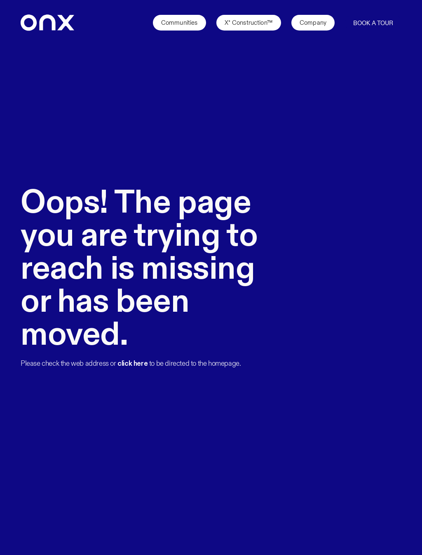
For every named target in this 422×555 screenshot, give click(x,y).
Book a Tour (373, 23)
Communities (179, 23)
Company (313, 23)
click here (132, 363)
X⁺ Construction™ (249, 23)
